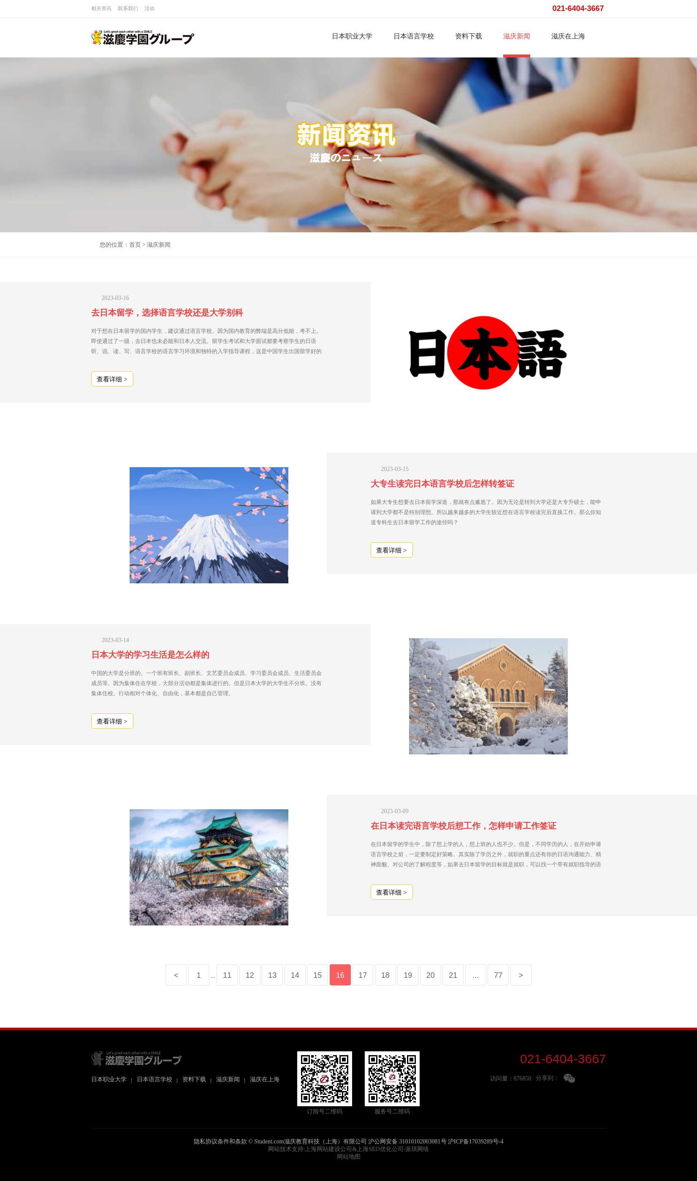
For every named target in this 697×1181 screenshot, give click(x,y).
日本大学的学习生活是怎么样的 (150, 654)
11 (227, 975)
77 (498, 975)
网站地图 (349, 1157)
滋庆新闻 (516, 36)
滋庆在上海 (568, 36)
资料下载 (468, 36)
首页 (135, 245)
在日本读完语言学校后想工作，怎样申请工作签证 (463, 825)
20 (430, 975)
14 (295, 975)
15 (317, 975)
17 (362, 975)
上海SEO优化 (374, 1149)
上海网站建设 (322, 1149)
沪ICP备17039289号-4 (475, 1141)
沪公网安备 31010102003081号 (407, 1141)
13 (272, 975)
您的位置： (114, 245)
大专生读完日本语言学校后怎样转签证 (442, 483)
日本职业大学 (352, 36)
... (475, 975)
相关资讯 (101, 8)
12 (250, 975)
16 (340, 975)
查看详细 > (112, 379)
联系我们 (128, 8)
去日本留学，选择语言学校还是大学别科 (167, 312)
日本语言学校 (413, 36)
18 (385, 975)
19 (408, 975)
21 (453, 975)
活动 (149, 8)
